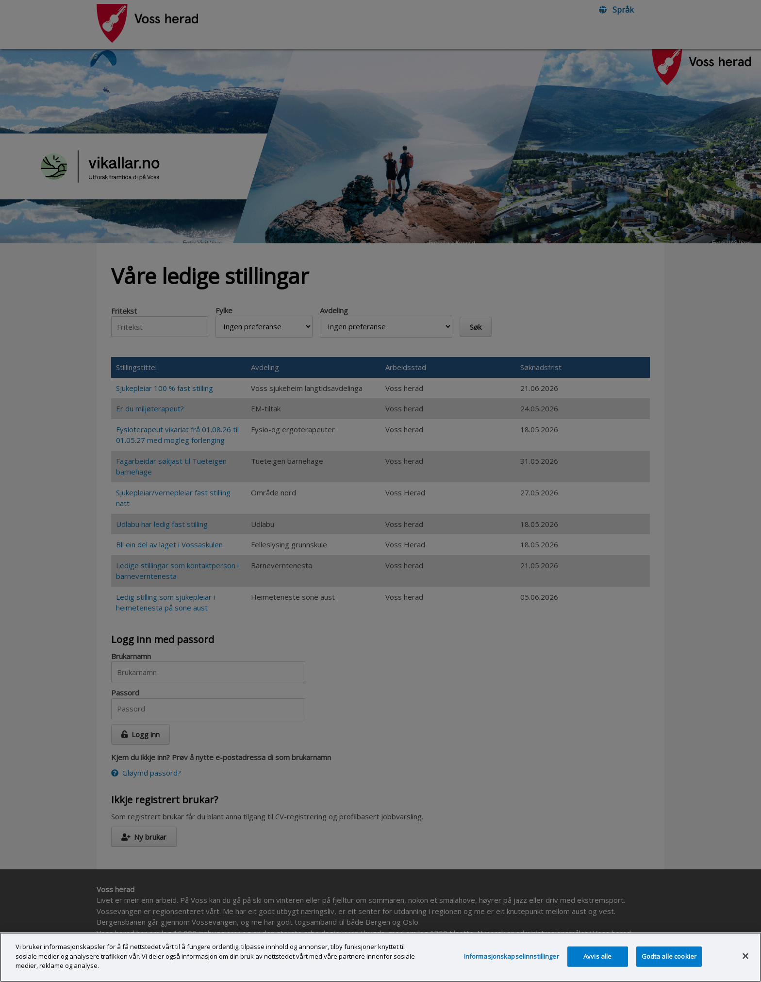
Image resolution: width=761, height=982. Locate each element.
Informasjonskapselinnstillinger (511, 968)
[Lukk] (745, 968)
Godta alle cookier (669, 968)
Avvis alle (597, 968)
